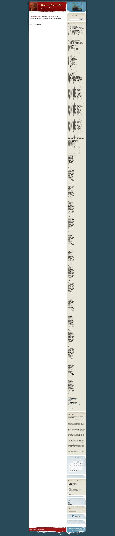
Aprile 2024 (70, 367)
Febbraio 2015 (71, 250)
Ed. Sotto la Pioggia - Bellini (73, 84)
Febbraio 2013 (71, 224)
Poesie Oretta (32, 529)
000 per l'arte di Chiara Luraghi (74, 32)
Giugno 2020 (70, 318)
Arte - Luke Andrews (72, 71)
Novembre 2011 (71, 208)
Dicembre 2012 (71, 222)
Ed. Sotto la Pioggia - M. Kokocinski (75, 103)
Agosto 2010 (70, 192)
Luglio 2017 (70, 281)
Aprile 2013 (70, 226)
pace (80, 440)
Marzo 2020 (70, 315)
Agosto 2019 (70, 307)
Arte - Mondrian (71, 72)
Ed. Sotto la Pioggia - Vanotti (73, 132)
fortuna (77, 430)
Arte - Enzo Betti (71, 66)
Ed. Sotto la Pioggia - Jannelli (74, 102)
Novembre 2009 (71, 183)
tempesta (75, 451)
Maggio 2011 (70, 202)
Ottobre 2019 (70, 309)
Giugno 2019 (70, 305)
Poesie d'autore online (36, 16)
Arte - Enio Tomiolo (71, 56)
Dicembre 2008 (71, 171)
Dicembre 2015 (71, 260)
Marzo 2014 (70, 238)
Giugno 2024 (70, 369)
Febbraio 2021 (71, 326)
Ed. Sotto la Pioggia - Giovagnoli (74, 99)
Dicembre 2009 (71, 184)
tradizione (83, 451)
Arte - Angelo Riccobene (73, 55)
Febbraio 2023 (71, 352)
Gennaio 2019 (71, 300)
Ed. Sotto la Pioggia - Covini (73, 94)
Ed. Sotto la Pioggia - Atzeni (73, 82)
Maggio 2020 (70, 317)
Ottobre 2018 (70, 297)
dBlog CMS (71, 528)
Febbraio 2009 (71, 173)
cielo (72, 425)
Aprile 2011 (70, 201)
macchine (70, 436)
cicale (70, 425)
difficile (71, 428)
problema (74, 446)
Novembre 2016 (71, 272)
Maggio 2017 (70, 278)
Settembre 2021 (71, 334)
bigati (81, 423)
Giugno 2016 (70, 267)
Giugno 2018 (70, 292)
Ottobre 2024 (70, 373)
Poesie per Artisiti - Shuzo (73, 152)
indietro (69, 434)
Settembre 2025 (71, 385)
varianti (79, 452)
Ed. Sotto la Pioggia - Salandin (74, 137)
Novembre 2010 (71, 195)
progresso (83, 446)
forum (79, 430)
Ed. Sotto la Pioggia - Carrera (74, 90)
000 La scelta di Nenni (72, 26)
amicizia (83, 419)
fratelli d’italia (82, 430)
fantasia (78, 429)
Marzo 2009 (70, 174)
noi (83, 439)
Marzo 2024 (70, 366)
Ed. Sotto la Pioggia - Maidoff (74, 104)
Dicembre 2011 (71, 209)
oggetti (74, 440)
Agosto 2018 (70, 294)
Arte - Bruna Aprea (71, 64)
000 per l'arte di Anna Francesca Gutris (76, 28)
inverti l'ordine (54, 16)
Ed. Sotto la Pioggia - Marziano (74, 107)
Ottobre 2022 (70, 348)
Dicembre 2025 (71, 388)
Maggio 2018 (70, 291)
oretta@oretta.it (79, 511)
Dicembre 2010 (71, 196)
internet (71, 434)
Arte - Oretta (70, 63)
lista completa (71, 417)
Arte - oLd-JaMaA (71, 62)
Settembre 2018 (71, 296)
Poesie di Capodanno (72, 145)
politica (83, 445)
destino (69, 428)
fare (80, 429)
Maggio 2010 (70, 189)
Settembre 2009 (71, 180)
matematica (82, 436)
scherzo (83, 447)
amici (80, 419)
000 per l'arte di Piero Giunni (73, 38)
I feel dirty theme (82, 529)
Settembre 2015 (71, 257)
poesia (82, 442)
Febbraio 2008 (71, 160)
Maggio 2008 (70, 163)
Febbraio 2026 (71, 390)
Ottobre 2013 (70, 233)
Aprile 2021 (70, 329)
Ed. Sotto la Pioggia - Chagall (74, 92)
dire (73, 428)
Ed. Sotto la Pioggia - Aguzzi (73, 80)
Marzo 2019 (70, 302)
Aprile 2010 (70, 188)
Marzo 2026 (70, 391)
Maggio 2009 (70, 176)
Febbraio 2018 (71, 288)
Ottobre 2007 (70, 156)
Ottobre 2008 (70, 169)
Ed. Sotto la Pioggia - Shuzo (73, 127)
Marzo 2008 (70, 161)
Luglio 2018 (70, 293)
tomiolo (80, 451)
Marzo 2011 (70, 200)
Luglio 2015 (70, 255)
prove (69, 447)
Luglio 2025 (70, 383)
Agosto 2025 (70, 384)
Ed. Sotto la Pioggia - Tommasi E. (74, 131)
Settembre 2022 (71, 347)
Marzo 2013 (70, 225)
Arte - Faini (70, 57)
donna (68, 429)
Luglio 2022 (70, 345)
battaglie (75, 423)
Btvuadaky (71, 493)
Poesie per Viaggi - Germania (74, 153)
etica (76, 429)
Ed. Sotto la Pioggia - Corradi (74, 93)
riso (80, 447)
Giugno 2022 (70, 343)
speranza (70, 450)
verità (83, 452)
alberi (77, 419)
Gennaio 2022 (71, 338)
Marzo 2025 (70, 379)
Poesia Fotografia (71, 142)
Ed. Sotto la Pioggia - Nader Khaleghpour (76, 116)
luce (79, 435)
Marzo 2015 (70, 251)
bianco (79, 423)
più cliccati (83, 395)
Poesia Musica (71, 143)
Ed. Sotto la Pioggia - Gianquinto (74, 98)
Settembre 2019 (71, 308)
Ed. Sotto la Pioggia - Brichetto (74, 87)
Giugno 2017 (70, 280)
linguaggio (75, 435)
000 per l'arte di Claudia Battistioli (74, 33)
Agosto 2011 (70, 205)
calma (83, 423)
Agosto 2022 (70, 346)
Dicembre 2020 (71, 324)
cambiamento (70, 424)
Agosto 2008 (70, 167)
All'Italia (69, 54)
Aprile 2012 (70, 213)
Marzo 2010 (70, 187)
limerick (71, 435)
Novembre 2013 (71, 234)
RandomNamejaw (72, 483)
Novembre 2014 (71, 246)
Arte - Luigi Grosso (71, 60)
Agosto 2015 (70, 256)
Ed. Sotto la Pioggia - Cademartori (75, 88)
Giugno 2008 (70, 164)
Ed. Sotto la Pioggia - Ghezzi (73, 97)
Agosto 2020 (70, 320)
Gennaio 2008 (71, 159)
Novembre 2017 (71, 285)
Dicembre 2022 (71, 350)
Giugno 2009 (70, 177)
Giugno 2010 (70, 190)
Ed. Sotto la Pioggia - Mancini (74, 105)
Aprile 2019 (70, 303)
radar (75, 447)
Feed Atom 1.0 (76, 518)
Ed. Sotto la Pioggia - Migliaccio (74, 114)
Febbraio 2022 (71, 339)
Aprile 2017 (70, 277)
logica (78, 435)
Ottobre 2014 (70, 245)
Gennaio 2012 (71, 210)
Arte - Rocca (70, 73)
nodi (81, 439)
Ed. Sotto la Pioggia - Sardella (74, 125)
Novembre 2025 (71, 387)
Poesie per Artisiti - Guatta (73, 150)
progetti (80, 446)
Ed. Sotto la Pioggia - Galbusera (74, 96)
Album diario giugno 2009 (73, 49)
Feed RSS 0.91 (76, 516)
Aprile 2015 (70, 252)
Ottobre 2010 (70, 194)
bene (77, 423)
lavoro (81, 434)
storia (74, 450)
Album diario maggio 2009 (73, 51)
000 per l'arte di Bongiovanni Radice (75, 30)
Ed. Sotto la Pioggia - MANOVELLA (75, 106)
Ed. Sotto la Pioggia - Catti (73, 91)
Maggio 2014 (70, 240)
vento (81, 452)
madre (72, 436)
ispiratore (77, 434)
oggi (75, 440)
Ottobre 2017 (70, 284)
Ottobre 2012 (70, 220)
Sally (70, 488)
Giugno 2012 (70, 216)
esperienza (73, 429)
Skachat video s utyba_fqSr (74, 490)
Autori (69, 502)
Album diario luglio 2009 (73, 50)
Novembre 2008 (71, 170)
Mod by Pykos (76, 528)
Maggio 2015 (70, 253)
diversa (81, 428)
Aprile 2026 (70, 392)
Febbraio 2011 (71, 199)
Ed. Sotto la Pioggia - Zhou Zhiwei (75, 135)
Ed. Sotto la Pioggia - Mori (73, 115)
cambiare (73, 424)
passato (69, 441)
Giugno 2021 (70, 331)
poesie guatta (74, 445)
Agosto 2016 (70, 269)
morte (76, 439)
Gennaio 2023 (71, 351)
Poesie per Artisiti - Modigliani (74, 151)
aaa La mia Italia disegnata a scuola (75, 42)
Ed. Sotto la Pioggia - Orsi (73, 119)
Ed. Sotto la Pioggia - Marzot (73, 108)
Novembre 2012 (71, 221)
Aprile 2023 (70, 354)
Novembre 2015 (71, 259)
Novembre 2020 (71, 323)
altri (78, 419)
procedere (77, 446)
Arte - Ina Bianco (71, 58)
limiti (72, 435)
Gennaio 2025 (71, 377)
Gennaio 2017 (71, 274)
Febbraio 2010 (71, 186)
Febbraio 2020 (71, 314)
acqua (72, 419)
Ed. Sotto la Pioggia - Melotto (74, 112)
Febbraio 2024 (71, 365)
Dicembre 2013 (71, 235)
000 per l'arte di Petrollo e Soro (74, 37)
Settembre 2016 (71, 270)
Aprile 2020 (70, 316)
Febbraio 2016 (71, 262)
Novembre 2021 (71, 336)
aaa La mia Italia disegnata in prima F (75, 43)
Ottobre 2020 (70, 322)
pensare (80, 441)
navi (80, 439)
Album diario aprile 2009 (73, 48)
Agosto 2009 (70, 179)
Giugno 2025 (70, 382)
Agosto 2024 (70, 371)
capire (82, 424)
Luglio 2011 (70, 204)
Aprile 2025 (70, 380)
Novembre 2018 (71, 298)
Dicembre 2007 (71, 158)
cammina (76, 424)
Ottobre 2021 (70, 335)
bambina (69, 423)
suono (83, 450)
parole (83, 440)
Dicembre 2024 (71, 375)
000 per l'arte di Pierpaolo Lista (74, 39)
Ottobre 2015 (70, 258)
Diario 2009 (70, 75)
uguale (72, 452)
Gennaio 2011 (71, 197)
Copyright (70, 504)
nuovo (69, 440)
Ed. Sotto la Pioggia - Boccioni (74, 86)
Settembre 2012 (71, 219)
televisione (72, 451)
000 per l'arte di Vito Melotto (73, 40)
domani (83, 428)
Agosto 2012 (70, 218)
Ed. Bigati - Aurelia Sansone (73, 76)
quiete (71, 447)
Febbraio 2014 (71, 237)
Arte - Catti (70, 65)
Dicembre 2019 (71, 311)
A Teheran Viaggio (71, 41)
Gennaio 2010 (71, 185)
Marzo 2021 (70, 327)
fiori (72, 430)
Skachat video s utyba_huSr (75, 489)
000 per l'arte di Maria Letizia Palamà (75, 35)
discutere (78, 428)
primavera (71, 446)
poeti (81, 445)
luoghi (83, 435)
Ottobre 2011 (70, 207)
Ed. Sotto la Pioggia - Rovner (74, 123)
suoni (80, 450)
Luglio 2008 (70, 165)
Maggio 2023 (70, 355)
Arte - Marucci (71, 61)
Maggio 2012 (70, 215)
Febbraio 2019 (71, 301)
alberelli (75, 419)
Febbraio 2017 (71, 275)
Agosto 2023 (70, 358)
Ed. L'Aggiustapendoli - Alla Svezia (75, 78)
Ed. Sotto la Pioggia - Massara (74, 109)
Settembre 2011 (71, 206)
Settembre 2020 (71, 321)
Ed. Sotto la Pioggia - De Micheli (74, 95)
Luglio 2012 (70, 217)
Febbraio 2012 (71, 211)
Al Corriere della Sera (72, 45)
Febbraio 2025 (71, 378)
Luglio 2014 (70, 242)
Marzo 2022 (70, 340)
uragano (76, 452)
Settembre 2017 (71, 283)
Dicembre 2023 (71, 363)
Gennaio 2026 (71, 389)
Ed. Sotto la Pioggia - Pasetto (74, 121)
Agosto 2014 (70, 243)
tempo (78, 451)
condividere (81, 425)
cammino (79, 424)
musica (78, 439)
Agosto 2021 (70, 333)
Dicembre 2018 (71, 299)
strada (76, 450)
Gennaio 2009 (71, 172)
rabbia (73, 447)
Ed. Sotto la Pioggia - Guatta (73, 100)
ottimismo (78, 440)
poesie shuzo (78, 445)
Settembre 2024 (71, 372)
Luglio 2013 (70, 229)
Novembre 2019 (71, 310)
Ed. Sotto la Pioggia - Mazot (73, 111)
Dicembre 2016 (71, 273)
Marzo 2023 (70, 353)
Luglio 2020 (70, 319)
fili (68, 430)
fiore (71, 430)
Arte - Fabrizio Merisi (72, 67)
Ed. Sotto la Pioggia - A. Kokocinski (75, 79)
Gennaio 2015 (71, 249)
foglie (74, 430)
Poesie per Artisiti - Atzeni (73, 146)
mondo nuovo (73, 439)
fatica (82, 429)
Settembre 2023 (71, 359)
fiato (84, 429)
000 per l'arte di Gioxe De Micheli (74, 34)
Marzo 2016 (70, 264)
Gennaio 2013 (71, 223)
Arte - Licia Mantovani (72, 59)
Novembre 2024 (71, 374)
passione (72, 441)
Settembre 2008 (71, 168)
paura (75, 441)
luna (81, 435)
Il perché (69, 503)
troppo (69, 452)
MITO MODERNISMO (72, 140)
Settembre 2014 (71, 244)
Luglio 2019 (70, 306)
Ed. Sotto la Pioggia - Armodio (74, 81)
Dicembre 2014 (71, 248)
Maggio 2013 (70, 227)
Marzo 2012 (70, 212)
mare (79, 436)
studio (78, 450)
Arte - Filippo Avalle (72, 69)
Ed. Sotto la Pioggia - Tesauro (74, 130)
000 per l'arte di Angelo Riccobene (75, 27)
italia (79, 434)
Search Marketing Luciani (80, 530)
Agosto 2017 (70, 282)
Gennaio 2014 (71, 236)
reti (79, 447)
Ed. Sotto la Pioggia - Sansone (74, 124)
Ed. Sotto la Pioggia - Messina (74, 113)
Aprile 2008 (70, 162)
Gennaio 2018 (71, 287)
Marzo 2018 (70, 289)
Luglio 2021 (70, 332)
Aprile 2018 (70, 290)
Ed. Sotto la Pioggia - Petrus (73, 122)
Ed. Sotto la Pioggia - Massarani (74, 110)
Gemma (71, 494)
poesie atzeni (70, 445)
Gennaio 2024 (71, 364)
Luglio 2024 (70, 370)
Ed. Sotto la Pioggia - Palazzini (74, 120)
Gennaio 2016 (71, 261)
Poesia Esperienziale (72, 141)
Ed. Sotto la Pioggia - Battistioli (74, 83)
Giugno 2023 (70, 356)
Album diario (70, 47)
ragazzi (78, 447)
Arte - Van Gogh (71, 74)
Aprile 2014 (70, 239)
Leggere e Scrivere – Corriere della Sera (76, 138)
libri (68, 435)
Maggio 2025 (70, 381)
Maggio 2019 (70, 304)
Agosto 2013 (70, 230)
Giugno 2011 (70, 203)
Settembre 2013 (71, 232)
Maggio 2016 (70, 266)
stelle (72, 450)
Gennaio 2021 (71, 325)
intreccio (74, 434)
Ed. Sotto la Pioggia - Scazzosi (74, 126)
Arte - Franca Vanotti (72, 70)
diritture (75, 428)
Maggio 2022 (70, 342)
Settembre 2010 (71, 193)
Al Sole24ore (70, 46)
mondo (69, 439)
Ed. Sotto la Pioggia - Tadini (73, 129)
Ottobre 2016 (70, 271)
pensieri (83, 441)
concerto (78, 425)
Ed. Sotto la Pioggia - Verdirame (74, 134)
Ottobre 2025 (70, 386)
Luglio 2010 (70, 191)
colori (75, 425)
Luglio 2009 (70, 178)
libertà (83, 434)
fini (69, 430)
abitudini (70, 419)
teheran (69, 451)
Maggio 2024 (70, 368)
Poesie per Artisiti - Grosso (73, 148)
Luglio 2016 (70, 268)
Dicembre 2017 (71, 286)
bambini (72, 423)
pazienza (77, 441)
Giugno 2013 (70, 228)
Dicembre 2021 (71, 337)
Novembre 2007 (71, 157)
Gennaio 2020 (71, 313)
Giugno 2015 (70, 254)
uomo (74, 452)
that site (69, 407)
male (74, 436)
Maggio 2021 (70, 330)
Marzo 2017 (70, 276)
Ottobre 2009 (70, 181)
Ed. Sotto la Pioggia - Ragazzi (74, 136)
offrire (71, 440)
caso (83, 424)
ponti (68, 446)
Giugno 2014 (70, 241)
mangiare (77, 436)
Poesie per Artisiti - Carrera (73, 147)
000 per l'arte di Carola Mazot (74, 31)
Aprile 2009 (70, 175)
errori (70, 429)
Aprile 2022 (70, 341)
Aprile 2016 (70, 265)
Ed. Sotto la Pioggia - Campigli (74, 89)
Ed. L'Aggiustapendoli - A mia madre (75, 77)
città (73, 425)
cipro (70, 491)
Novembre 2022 (71, 349)
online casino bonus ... (72, 398)
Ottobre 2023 (70, 361)
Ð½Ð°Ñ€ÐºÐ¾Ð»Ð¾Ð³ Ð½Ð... (74, 402)
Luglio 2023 (70, 357)
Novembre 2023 (71, 362)
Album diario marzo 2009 (73, 53)
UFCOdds (71, 485)
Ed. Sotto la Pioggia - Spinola (74, 128)
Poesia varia (70, 144)
